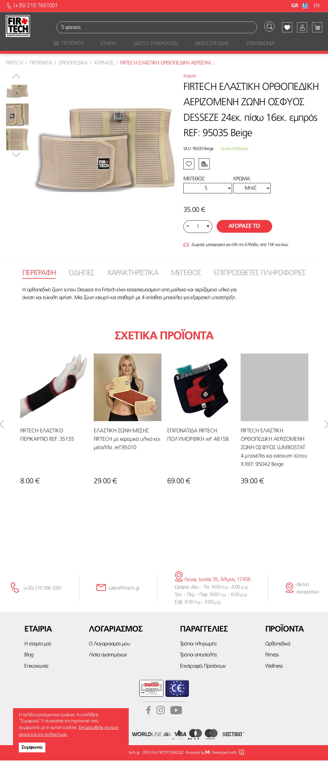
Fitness (272, 665)
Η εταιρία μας (37, 654)
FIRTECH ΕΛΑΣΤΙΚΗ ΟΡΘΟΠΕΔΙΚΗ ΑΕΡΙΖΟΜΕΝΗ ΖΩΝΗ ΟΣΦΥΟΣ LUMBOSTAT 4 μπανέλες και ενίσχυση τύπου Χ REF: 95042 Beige (274, 457)
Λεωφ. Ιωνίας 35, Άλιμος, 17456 (212, 589)
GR (300, 5)
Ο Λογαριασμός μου (109, 654)
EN (316, 5)
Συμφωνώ (32, 747)
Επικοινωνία (36, 676)
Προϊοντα (41, 72)
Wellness (274, 676)
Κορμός (189, 86)
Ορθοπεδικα (73, 72)
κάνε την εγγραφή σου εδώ (164, 551)
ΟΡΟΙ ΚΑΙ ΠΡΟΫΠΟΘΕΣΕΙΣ (162, 762)
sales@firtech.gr (124, 598)
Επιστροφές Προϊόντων (203, 676)
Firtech (14, 72)
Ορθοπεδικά (277, 654)
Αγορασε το (244, 236)
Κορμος (104, 72)
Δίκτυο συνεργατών (307, 598)
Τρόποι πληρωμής (198, 654)
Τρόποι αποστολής (198, 665)
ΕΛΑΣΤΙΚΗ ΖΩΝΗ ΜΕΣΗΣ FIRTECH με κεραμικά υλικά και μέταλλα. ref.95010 (127, 449)
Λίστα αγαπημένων (108, 665)
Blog (28, 665)
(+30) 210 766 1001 (43, 598)
